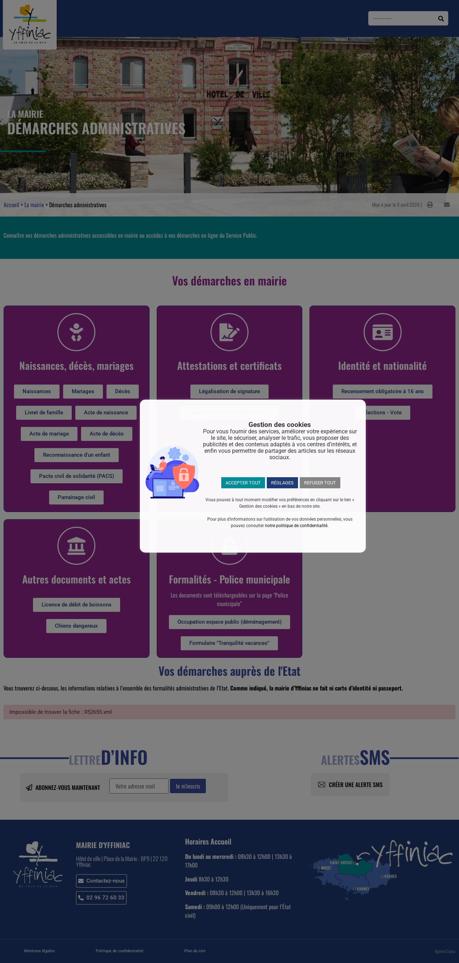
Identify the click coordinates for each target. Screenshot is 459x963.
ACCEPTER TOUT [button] (243, 482)
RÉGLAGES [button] (282, 482)
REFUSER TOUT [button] (320, 482)
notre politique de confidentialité (296, 525)
